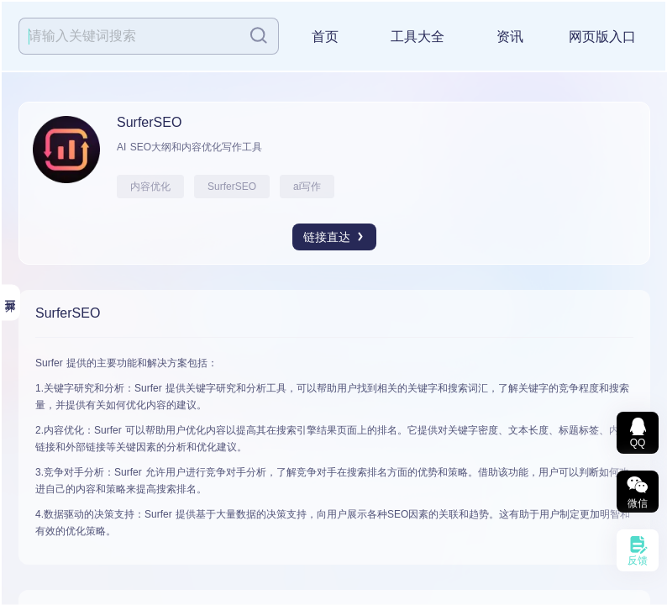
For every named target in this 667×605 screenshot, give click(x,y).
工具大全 (417, 36)
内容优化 (150, 186)
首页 (325, 36)
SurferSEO (231, 186)
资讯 (509, 36)
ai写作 (307, 186)
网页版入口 (602, 36)
